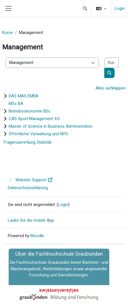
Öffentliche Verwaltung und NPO (38, 133)
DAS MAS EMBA (23, 95)
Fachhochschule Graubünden (43, 262)
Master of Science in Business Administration (51, 126)
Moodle (37, 235)
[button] (85, 8)
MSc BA (16, 103)
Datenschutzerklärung (28, 187)
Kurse (7, 32)
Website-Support (30, 179)
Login (120, 8)
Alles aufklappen (111, 88)
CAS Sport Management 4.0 (34, 118)
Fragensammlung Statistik (27, 142)
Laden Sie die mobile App (31, 220)
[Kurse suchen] (111, 63)
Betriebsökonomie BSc (30, 111)
